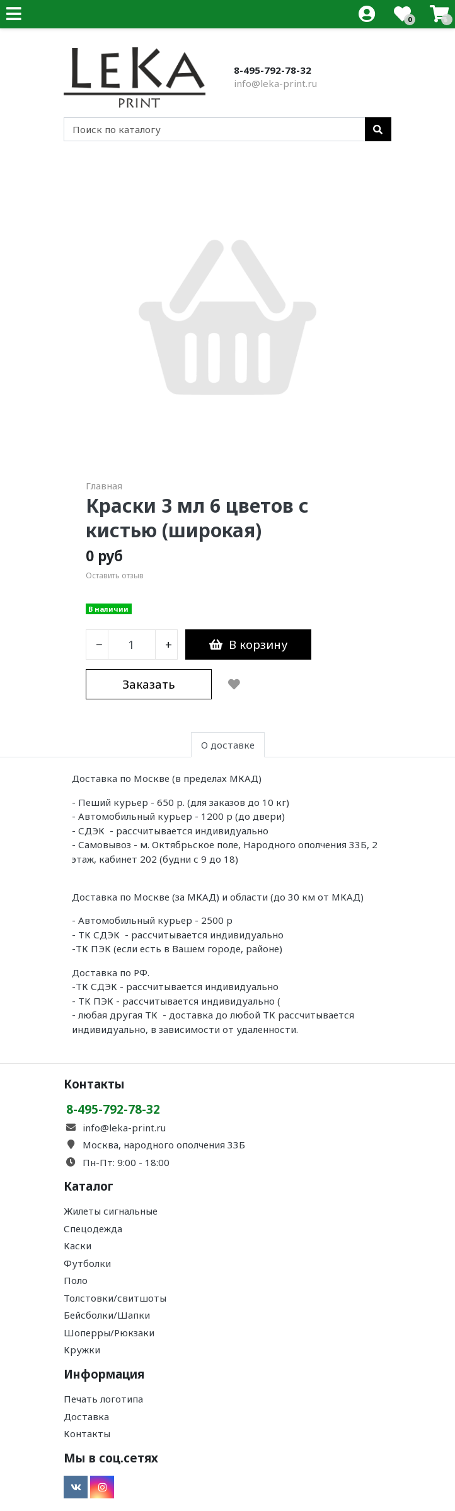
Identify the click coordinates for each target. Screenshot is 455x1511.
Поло (76, 1280)
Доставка (86, 1416)
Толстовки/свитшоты (115, 1298)
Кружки (82, 1349)
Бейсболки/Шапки (107, 1315)
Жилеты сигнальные (111, 1211)
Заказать (148, 684)
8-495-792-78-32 (272, 70)
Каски (77, 1245)
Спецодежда (93, 1228)
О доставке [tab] (228, 744)
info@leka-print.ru (275, 83)
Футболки (87, 1263)
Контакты (87, 1433)
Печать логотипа (103, 1398)
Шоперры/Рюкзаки (109, 1332)
